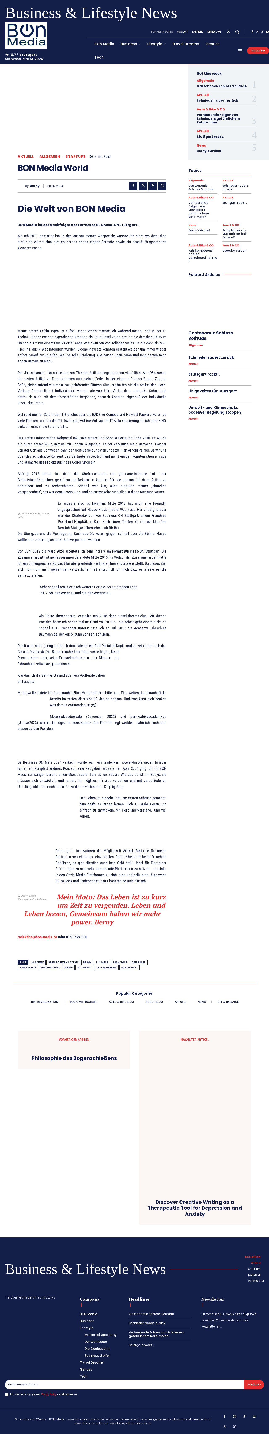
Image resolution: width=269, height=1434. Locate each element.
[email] (124, 1384)
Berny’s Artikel (209, 151)
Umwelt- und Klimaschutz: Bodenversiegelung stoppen (214, 410)
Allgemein (49, 156)
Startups (76, 156)
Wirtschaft (129, 967)
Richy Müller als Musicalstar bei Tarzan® (234, 233)
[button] (237, 32)
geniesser (139, 962)
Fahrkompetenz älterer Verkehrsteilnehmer (202, 255)
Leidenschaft (50, 967)
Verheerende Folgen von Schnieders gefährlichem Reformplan (218, 119)
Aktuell (26, 156)
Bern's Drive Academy (63, 962)
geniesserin (28, 967)
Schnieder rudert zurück (217, 100)
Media (69, 967)
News (201, 145)
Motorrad (84, 967)
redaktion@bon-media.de (37, 937)
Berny (35, 186)
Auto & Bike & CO (211, 109)
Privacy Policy (48, 1394)
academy (37, 962)
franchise (120, 962)
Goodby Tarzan (234, 250)
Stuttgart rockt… (211, 136)
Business (102, 962)
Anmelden (254, 1385)
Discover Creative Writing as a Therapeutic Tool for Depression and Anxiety (195, 1208)
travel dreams (106, 967)
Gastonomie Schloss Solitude (222, 86)
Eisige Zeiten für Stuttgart (212, 391)
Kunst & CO (230, 225)
